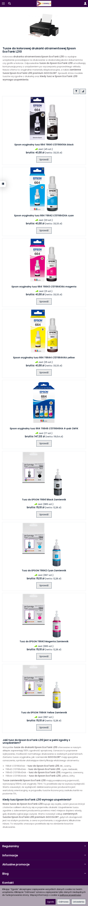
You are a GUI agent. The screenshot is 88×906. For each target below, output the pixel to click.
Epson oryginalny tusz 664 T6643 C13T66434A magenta (44, 286)
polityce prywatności (70, 895)
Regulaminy (44, 846)
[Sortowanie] (83, 91)
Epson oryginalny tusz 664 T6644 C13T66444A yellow (44, 357)
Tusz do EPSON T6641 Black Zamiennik (44, 499)
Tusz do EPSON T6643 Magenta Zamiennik (44, 641)
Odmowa (63, 901)
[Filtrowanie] (76, 91)
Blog (44, 874)
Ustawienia (78, 901)
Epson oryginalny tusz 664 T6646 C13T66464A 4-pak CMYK (44, 428)
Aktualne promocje (44, 864)
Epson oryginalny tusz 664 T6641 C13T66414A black (44, 144)
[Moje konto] (85, 3)
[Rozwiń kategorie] (3, 3)
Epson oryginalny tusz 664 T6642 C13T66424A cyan (44, 215)
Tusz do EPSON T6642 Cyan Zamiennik (44, 570)
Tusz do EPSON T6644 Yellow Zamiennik (44, 712)
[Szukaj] (9, 3)
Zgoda (50, 901)
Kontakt (8, 883)
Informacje (44, 855)
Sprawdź (44, 159)
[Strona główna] (44, 3)
